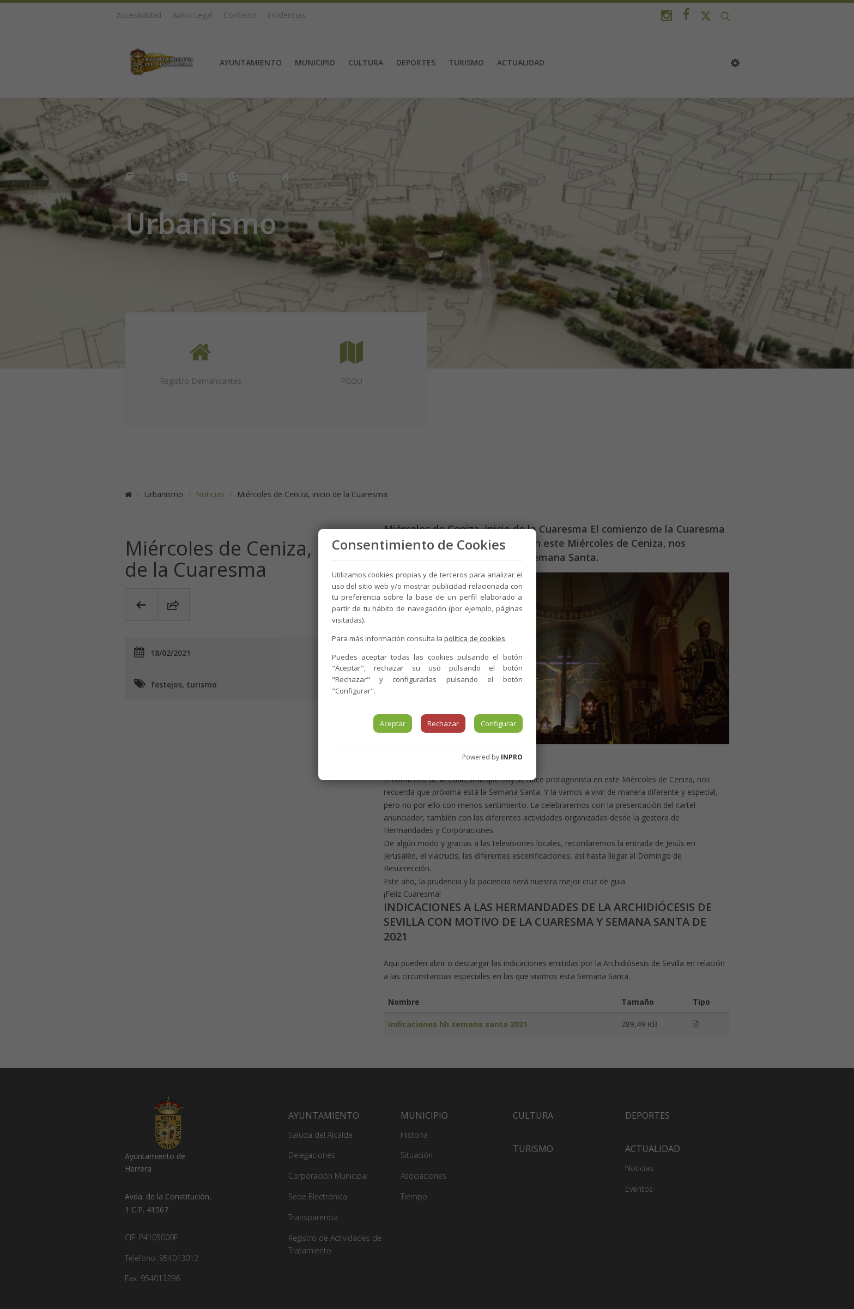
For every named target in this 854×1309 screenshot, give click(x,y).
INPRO (512, 757)
